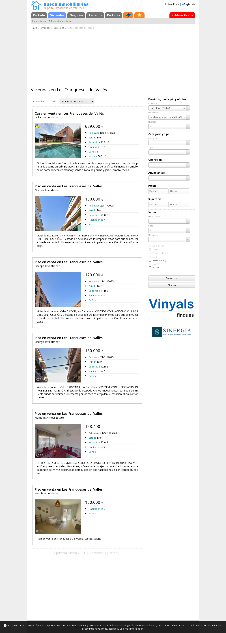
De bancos (158, 245)
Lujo (154, 256)
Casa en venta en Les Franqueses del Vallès (69, 113)
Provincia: (153, 103)
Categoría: (153, 138)
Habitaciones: (154, 216)
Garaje (156, 264)
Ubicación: (153, 235)
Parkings (113, 15)
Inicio (34, 27)
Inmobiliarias (39, 21)
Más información (134, 628)
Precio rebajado (161, 253)
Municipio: (153, 112)
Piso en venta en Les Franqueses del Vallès (69, 186)
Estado (92, 137)
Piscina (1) (157, 267)
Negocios (76, 15)
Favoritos (172, 278)
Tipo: (150, 147)
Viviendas (57, 15)
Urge (155, 249)
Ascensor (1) (159, 260)
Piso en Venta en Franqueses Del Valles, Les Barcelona (69, 538)
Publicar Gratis (182, 15)
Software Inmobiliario (60, 21)
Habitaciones (96, 147)
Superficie (94, 142)
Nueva (172, 285)
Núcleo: (152, 121)
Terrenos (95, 15)
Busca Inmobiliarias (66, 4)
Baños (92, 151)
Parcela (93, 156)
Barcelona (59, 27)
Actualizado (95, 433)
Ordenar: (55, 101)
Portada (39, 15)
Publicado (94, 132)
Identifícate (173, 4)
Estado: (151, 225)
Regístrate (189, 4)
